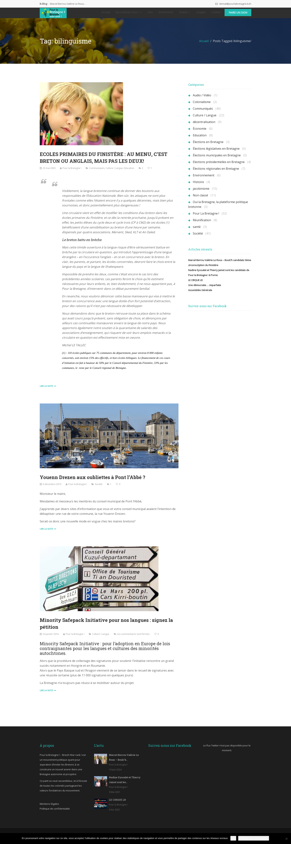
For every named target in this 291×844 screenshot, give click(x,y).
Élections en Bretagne (208, 146)
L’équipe (201, 14)
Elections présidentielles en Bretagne (219, 166)
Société (98, 487)
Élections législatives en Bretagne (216, 152)
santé (197, 230)
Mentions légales (49, 806)
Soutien (184, 14)
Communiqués (96, 171)
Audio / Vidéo (202, 99)
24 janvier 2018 (51, 637)
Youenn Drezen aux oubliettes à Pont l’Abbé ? (93, 480)
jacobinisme (201, 192)
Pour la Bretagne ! (72, 171)
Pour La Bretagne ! (206, 217)
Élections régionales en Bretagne (216, 172)
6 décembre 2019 (52, 487)
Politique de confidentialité (55, 811)
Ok (233, 838)
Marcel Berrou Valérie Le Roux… (68, 3)
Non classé (200, 199)
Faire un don (238, 14)
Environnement (203, 179)
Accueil (106, 14)
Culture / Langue (114, 171)
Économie (199, 132)
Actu (150, 14)
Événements (165, 14)
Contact (216, 14)
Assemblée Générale (200, 293)
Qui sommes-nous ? (128, 14)
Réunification (202, 224)
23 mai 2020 (49, 171)
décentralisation (204, 126)
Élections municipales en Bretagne (217, 159)
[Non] (286, 838)
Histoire (198, 186)
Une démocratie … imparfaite (204, 288)
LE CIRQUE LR (195, 283)
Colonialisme (202, 106)
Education (129, 171)
